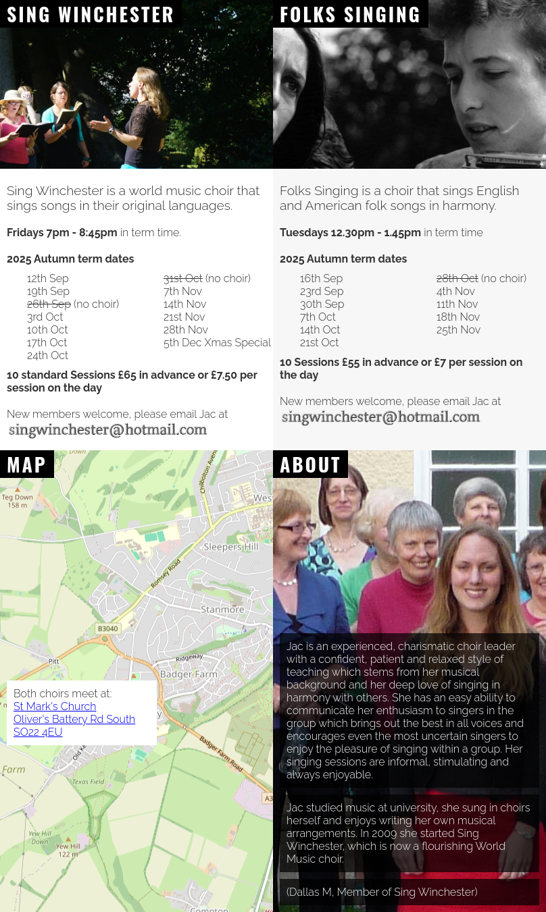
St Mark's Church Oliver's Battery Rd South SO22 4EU (74, 719)
